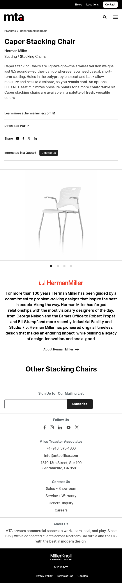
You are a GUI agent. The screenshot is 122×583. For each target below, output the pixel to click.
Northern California (81, 536)
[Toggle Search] (104, 17)
